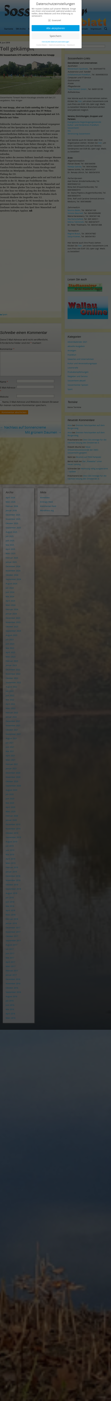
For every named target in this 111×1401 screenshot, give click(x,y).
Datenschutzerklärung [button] (57, 45)
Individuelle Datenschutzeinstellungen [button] (55, 42)
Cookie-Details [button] (41, 45)
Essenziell (54, 20)
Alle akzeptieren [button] (55, 28)
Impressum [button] (71, 45)
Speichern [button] (55, 36)
